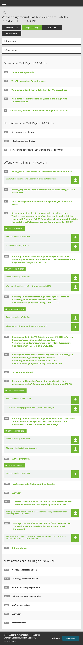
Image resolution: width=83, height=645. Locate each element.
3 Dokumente (10, 50)
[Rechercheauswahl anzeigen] (4, 13)
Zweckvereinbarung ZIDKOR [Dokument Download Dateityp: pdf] (17, 246)
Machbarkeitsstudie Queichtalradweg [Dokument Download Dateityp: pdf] (21, 448)
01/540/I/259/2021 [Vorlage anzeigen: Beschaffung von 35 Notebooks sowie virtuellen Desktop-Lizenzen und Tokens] (15, 465)
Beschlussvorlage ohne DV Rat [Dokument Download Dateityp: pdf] (18, 399)
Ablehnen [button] (56, 638)
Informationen (12, 28)
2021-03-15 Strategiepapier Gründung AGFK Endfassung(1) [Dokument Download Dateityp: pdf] (30, 408)
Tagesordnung (32, 28)
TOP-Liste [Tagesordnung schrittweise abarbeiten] (52, 28)
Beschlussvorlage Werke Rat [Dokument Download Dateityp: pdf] (18, 277)
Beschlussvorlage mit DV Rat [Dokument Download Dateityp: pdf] (18, 236)
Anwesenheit (11, 33)
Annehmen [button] (70, 638)
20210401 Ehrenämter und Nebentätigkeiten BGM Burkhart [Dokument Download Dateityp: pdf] (31, 179)
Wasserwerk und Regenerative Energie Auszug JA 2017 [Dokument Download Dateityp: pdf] (28, 286)
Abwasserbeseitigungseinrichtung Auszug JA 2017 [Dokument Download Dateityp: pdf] (26, 326)
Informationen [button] (10, 641)
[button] (75, 180)
